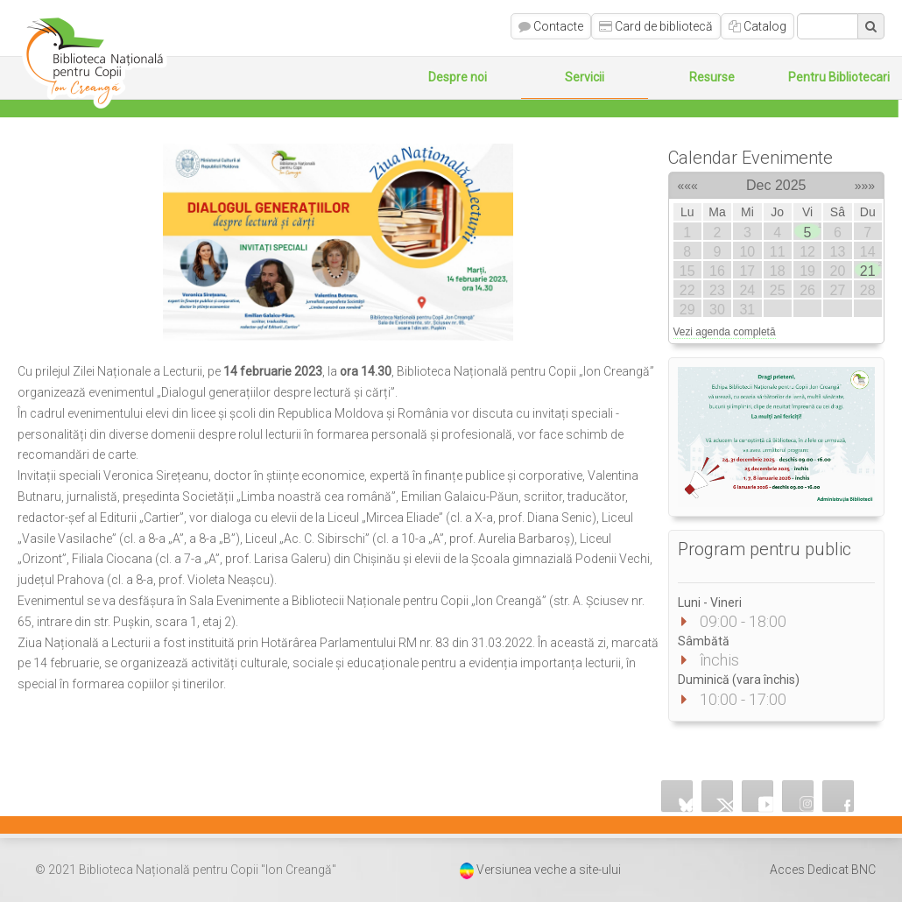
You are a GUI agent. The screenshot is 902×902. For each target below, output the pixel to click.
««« (688, 183)
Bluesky (677, 796)
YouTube (757, 796)
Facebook (838, 796)
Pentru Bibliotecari (839, 77)
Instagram (798, 796)
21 (870, 270)
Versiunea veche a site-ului (548, 870)
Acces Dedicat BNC (823, 870)
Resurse (712, 77)
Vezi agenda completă (724, 332)
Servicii (584, 77)
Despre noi (457, 77)
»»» (865, 183)
